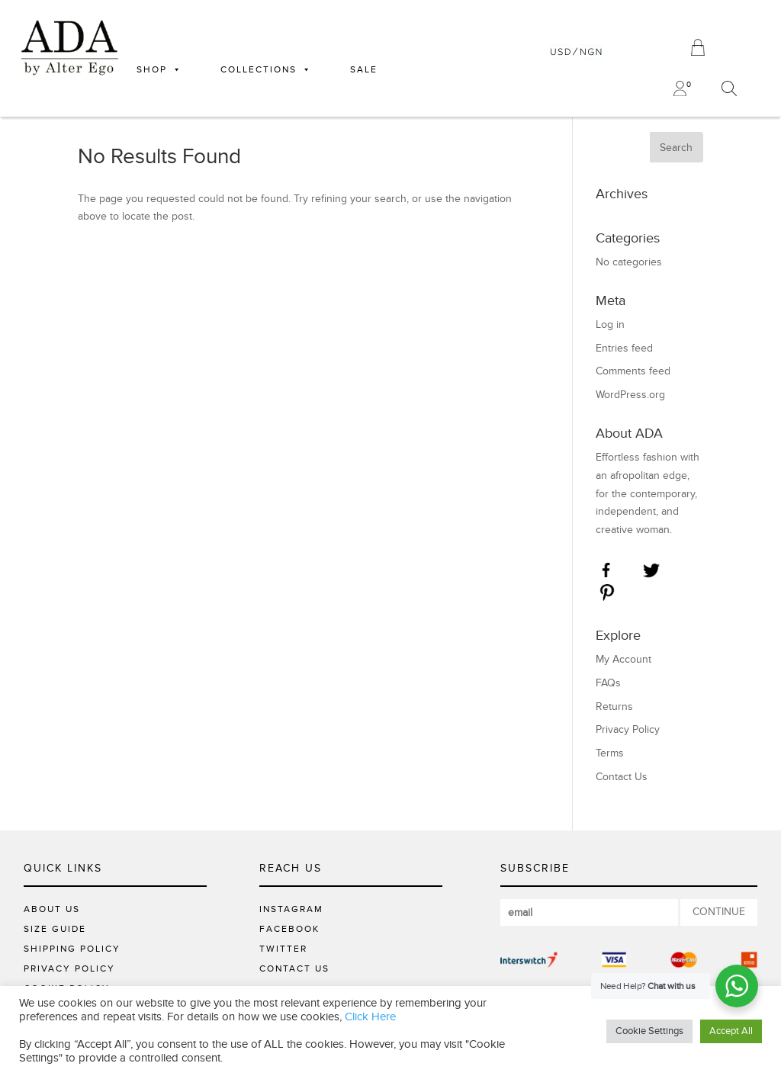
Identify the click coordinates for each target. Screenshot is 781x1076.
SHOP (159, 69)
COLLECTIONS (266, 69)
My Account (623, 659)
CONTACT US (294, 968)
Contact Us (622, 776)
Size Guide (55, 928)
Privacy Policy (628, 729)
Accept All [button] (731, 1031)
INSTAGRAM (291, 909)
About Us (52, 909)
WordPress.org (630, 394)
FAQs (608, 682)
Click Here (370, 1016)
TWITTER (283, 948)
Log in (610, 324)
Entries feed (624, 348)
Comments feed (633, 371)
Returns (614, 706)
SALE (364, 69)
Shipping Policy (72, 948)
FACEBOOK (289, 928)
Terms (610, 753)
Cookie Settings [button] (649, 1031)
